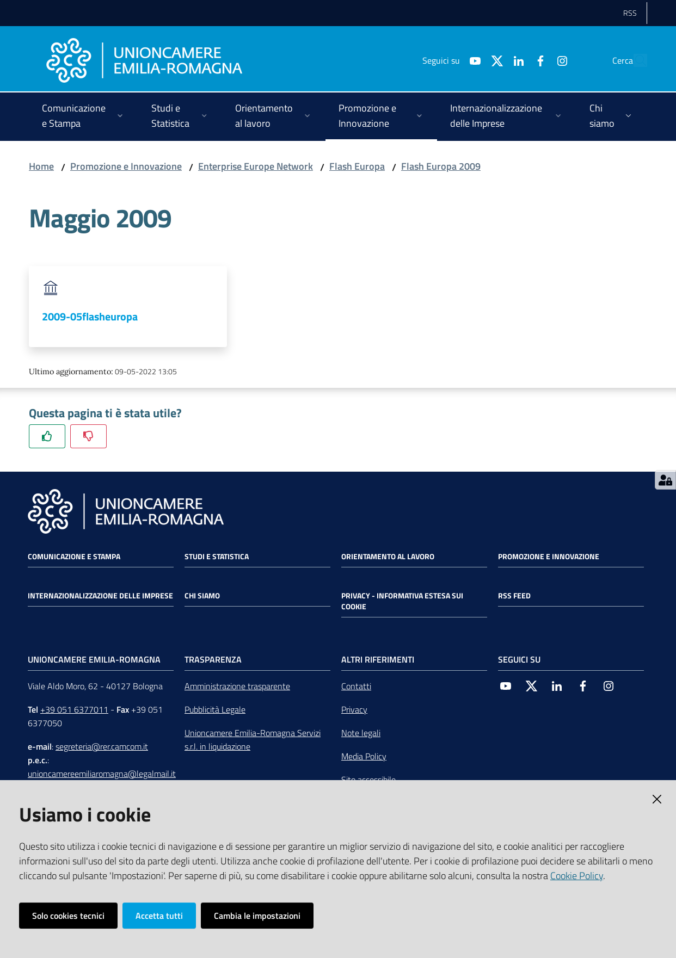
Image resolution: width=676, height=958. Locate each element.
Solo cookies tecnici (68, 915)
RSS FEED (514, 595)
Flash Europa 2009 (441, 166)
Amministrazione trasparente (237, 686)
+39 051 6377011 (74, 709)
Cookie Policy (576, 875)
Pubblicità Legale (215, 709)
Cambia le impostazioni (257, 915)
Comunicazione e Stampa (74, 556)
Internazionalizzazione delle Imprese (100, 595)
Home (41, 166)
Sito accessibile (368, 779)
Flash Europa (357, 166)
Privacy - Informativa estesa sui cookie (402, 601)
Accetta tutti (159, 915)
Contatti (356, 686)
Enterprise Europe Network (255, 166)
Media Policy (363, 756)
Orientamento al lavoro (387, 556)
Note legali (360, 732)
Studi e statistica (217, 556)
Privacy (354, 709)
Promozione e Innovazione (126, 166)
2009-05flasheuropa (90, 316)
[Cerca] (634, 60)
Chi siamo (202, 595)
